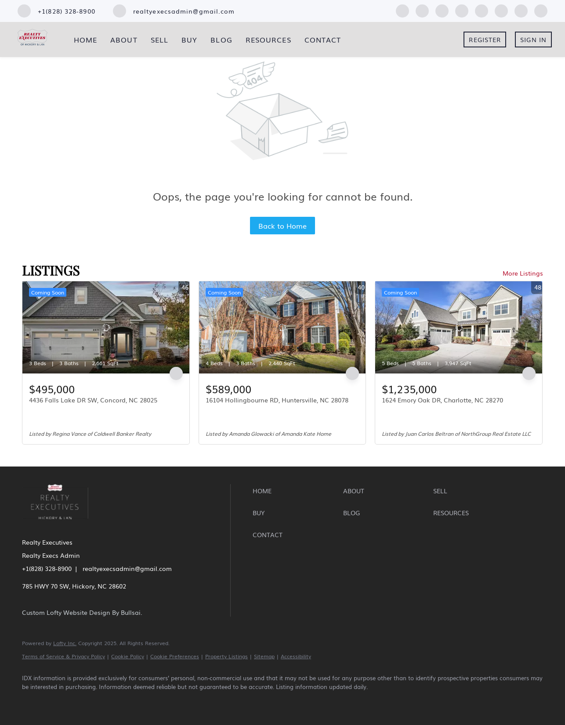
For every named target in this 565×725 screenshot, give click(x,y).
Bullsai (131, 612)
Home (85, 39)
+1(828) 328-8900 (47, 568)
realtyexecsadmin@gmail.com (127, 568)
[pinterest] (521, 9)
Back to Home (282, 225)
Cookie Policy (127, 656)
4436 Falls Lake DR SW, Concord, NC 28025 (93, 399)
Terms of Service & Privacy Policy (63, 656)
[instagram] (481, 9)
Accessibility (296, 656)
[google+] (540, 9)
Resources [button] (268, 39)
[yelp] (461, 9)
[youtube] (501, 9)
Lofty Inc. (64, 643)
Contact (322, 39)
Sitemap (264, 656)
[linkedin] (422, 9)
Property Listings (226, 656)
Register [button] (485, 39)
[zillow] (442, 9)
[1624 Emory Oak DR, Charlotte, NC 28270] (458, 327)
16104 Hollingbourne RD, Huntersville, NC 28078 (277, 399)
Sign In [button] (533, 39)
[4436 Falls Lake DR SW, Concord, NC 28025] (105, 327)
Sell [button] (159, 39)
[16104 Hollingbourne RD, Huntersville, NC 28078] (282, 327)
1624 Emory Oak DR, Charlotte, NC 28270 (442, 399)
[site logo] (61, 525)
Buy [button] (189, 39)
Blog (221, 39)
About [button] (124, 39)
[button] (295, 490)
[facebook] (402, 9)
